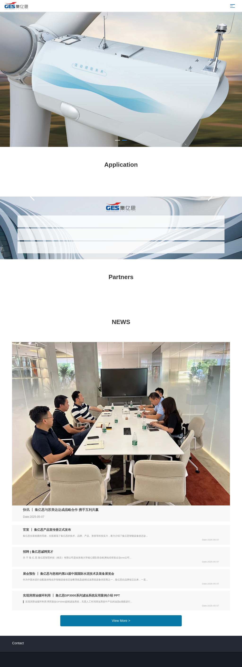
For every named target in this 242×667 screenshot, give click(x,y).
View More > (121, 621)
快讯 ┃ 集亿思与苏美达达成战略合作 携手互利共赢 (61, 510)
